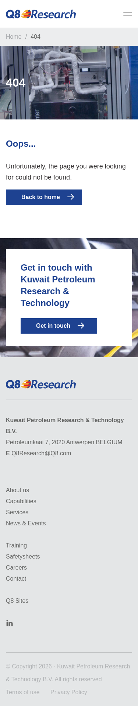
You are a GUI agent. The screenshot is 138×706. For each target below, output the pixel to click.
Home (14, 37)
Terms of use (23, 692)
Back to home (47, 197)
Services (17, 512)
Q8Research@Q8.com (41, 453)
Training (16, 545)
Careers (16, 567)
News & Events (26, 523)
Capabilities (21, 501)
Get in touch (60, 325)
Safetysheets (23, 556)
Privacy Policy (68, 692)
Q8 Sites (17, 601)
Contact (16, 578)
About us (17, 490)
